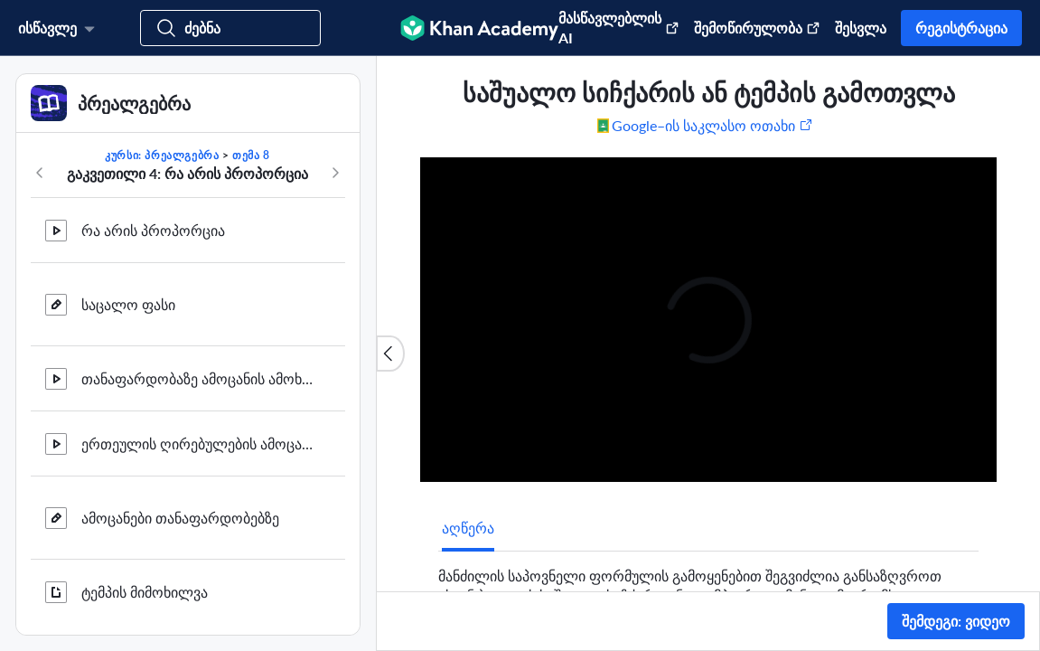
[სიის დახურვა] (390, 353)
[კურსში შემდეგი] (335, 173)
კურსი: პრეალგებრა (162, 155)
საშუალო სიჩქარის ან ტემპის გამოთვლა (198, 590)
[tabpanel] (708, 589)
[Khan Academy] (479, 28)
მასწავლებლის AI (618, 27)
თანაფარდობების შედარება (178, 516)
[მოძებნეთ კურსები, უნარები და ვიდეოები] (230, 28)
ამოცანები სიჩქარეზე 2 (159, 368)
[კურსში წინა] (40, 173)
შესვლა (860, 27)
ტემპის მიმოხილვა (144, 229)
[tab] (468, 528)
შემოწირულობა (757, 27)
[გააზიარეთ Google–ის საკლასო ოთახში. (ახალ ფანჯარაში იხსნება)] (705, 125)
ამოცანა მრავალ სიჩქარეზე (175, 294)
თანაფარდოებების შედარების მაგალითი (198, 442)
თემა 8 (251, 155)
